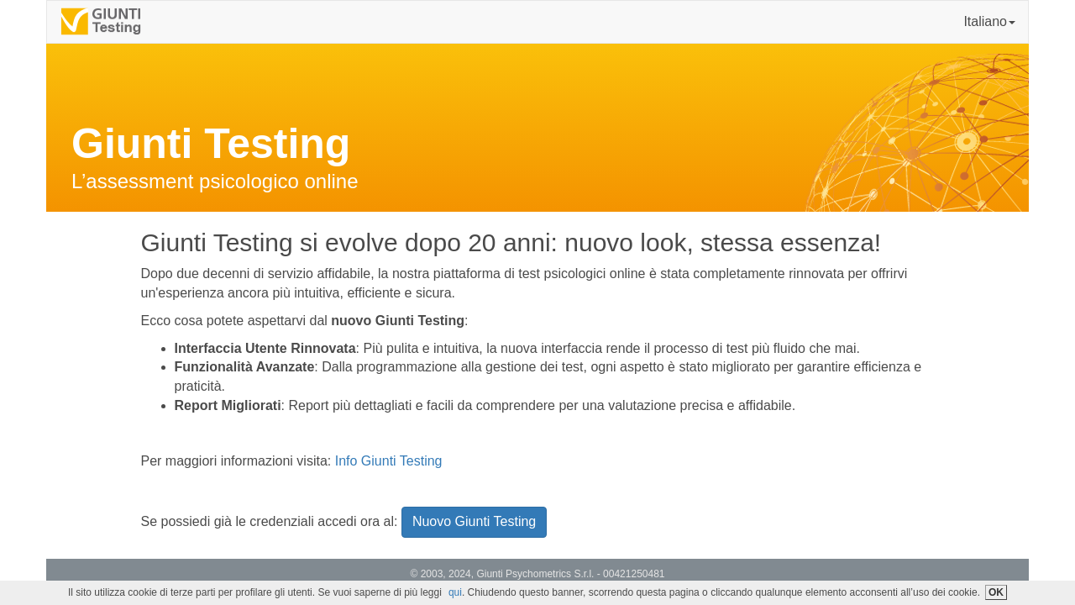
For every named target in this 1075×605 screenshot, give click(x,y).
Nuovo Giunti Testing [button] (474, 521)
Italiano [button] (989, 21)
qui (455, 592)
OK (996, 592)
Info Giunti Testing (389, 461)
